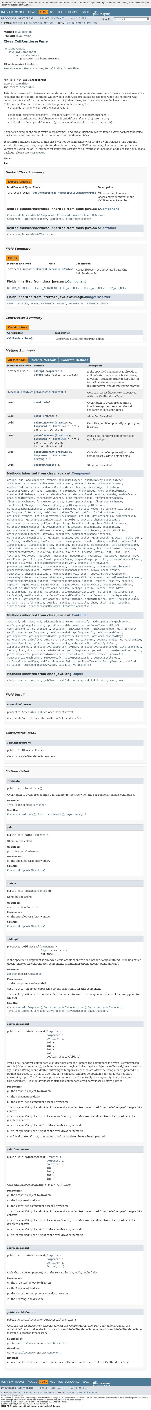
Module (20, 12)
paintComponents (78, 650)
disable (43, 494)
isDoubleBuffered (41, 544)
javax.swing (23, 36)
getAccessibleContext (48, 392)
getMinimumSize (130, 639)
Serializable (53, 68)
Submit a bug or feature (12, 1396)
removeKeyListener (19, 577)
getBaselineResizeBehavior (25, 508)
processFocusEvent (19, 562)
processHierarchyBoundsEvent (55, 562)
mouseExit (94, 555)
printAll (101, 559)
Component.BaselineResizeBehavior (80, 215)
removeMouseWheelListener (123, 577)
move (136, 555)
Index (85, 12)
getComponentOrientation (24, 512)
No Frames (57, 18)
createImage (68, 490)
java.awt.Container (27, 55)
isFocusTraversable (124, 544)
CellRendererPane (19, 338)
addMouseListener (110, 483)
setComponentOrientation (78, 591)
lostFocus (28, 555)
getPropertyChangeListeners (91, 534)
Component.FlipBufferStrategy (70, 218)
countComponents (18, 628)
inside (87, 541)
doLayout (58, 628)
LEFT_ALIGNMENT (70, 288)
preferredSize (120, 650)
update (38, 464)
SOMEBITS (92, 303)
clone (10, 680)
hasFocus (47, 541)
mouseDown (44, 555)
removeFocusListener (105, 570)
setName (12, 602)
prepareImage (63, 559)
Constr (37, 23)
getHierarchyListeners (22, 523)
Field (27, 23)
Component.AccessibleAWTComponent (30, 215)
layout (11, 650)
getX (129, 537)
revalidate (115, 588)
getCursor (50, 512)
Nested (17, 23)
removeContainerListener (24, 657)
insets (64, 643)
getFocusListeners (19, 516)
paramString (100, 650)
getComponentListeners (116, 508)
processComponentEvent (125, 559)
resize (89, 588)
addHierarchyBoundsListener (104, 480)
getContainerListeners (74, 636)
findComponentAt (78, 628)
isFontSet (13, 548)
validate (64, 664)
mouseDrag (60, 555)
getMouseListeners (50, 530)
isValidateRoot (130, 646)
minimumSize (56, 650)
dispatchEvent (82, 494)
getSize (53, 537)
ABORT (10, 303)
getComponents (16, 636)
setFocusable (33, 595)
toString (123, 602)
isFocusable (80, 544)
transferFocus (16, 606)
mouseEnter (77, 555)
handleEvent (30, 541)
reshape (77, 588)
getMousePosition (114, 530)
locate (41, 650)
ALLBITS (22, 303)
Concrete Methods (74, 360)
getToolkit (82, 537)
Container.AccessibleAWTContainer (30, 234)
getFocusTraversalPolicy (24, 639)
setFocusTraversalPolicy (58, 661)
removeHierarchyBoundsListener (28, 573)
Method (49, 23)
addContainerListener (58, 621)
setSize (52, 602)
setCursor (104, 591)
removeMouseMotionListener (84, 577)
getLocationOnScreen (21, 530)
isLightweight (57, 548)
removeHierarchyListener (69, 573)
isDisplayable (16, 544)
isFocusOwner (99, 544)
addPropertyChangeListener (110, 621)
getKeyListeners (53, 526)
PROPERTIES (76, 303)
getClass (50, 680)
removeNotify (52, 657)
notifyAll (91, 680)
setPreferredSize (32, 602)
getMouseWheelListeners (23, 534)
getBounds (53, 508)
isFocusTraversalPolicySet (99, 646)
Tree (60, 12)
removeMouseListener (49, 577)
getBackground (75, 505)
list (108, 552)
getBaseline (96, 505)
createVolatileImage (112, 490)
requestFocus (29, 584)
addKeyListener (85, 483)
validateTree (82, 664)
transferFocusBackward (44, 606)
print (137, 650)
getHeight (71, 519)
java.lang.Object (14, 48)
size (111, 602)
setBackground (16, 591)
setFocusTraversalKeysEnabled (65, 595)
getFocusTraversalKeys (107, 636)
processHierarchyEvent (93, 562)
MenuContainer (33, 68)
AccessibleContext (34, 269)
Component (109, 209)
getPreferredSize (45, 643)
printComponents (18, 654)
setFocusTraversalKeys (22, 661)
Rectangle (40, 459)
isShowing (43, 552)
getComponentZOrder (42, 636)
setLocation (31, 599)
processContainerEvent (47, 654)
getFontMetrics (102, 516)
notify (77, 680)
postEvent (44, 559)
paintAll (29, 559)
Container (22, 83)
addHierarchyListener (22, 483)
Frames (44, 18)
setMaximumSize (71, 599)
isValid (58, 552)
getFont (84, 516)
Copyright (5, 1402)
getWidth (117, 537)
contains (36, 490)
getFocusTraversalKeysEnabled (55, 516)
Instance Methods (43, 360)
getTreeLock (100, 537)
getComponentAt (60, 632)
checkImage (95, 487)
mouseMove (110, 555)
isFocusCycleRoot (104, 643)
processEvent (74, 654)
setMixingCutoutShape (123, 599)
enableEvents (127, 494)
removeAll (116, 654)
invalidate (41, 402)
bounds (80, 487)
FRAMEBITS (47, 303)
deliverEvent (41, 628)
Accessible (71, 68)
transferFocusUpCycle (77, 606)
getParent (62, 534)
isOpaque (129, 548)
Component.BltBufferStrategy (27, 218)
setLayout (13, 664)
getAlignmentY (16, 632)
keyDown (87, 552)
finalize (35, 680)
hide (58, 541)
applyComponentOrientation (65, 625)
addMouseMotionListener (23, 487)
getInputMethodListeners (109, 523)
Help (94, 12)
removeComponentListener (71, 570)
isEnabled (62, 544)
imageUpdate (72, 541)
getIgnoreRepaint (52, 523)
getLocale (74, 526)
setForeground (98, 595)
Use (52, 12)
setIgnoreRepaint (123, 595)
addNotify (82, 621)
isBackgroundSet (106, 541)
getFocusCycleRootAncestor (100, 512)
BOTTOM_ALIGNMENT (19, 288)
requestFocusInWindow (117, 584)
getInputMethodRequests (23, 526)
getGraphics (15, 519)
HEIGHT (61, 303)
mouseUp (125, 555)
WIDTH (104, 303)
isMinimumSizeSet (108, 548)
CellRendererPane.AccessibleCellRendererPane (64, 192)
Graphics (48, 416)
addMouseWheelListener (57, 487)
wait (104, 680)
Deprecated (72, 12)
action (11, 480)
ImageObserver (13, 68)
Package (32, 12)
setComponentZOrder (77, 657)
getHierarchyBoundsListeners (100, 519)
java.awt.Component (22, 52)
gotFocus (13, 541)
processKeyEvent (55, 566)
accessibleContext (61, 269)
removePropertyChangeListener (27, 581)
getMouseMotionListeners (83, 530)
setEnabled (14, 595)
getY (138, 537)
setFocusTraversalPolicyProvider (100, 661)
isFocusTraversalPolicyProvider (56, 646)
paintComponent (44, 422)
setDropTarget (123, 591)
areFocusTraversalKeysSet (104, 625)
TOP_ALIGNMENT (118, 288)
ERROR (34, 303)
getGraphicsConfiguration (43, 519)
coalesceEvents (17, 490)
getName (47, 534)
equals (21, 680)
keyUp (99, 552)
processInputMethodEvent (24, 566)
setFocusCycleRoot (106, 657)
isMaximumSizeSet (82, 548)
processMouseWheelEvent (23, 570)
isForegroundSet (34, 548)
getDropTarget (69, 512)
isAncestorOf (80, 643)
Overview (7, 12)
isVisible (72, 552)
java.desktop (23, 31)
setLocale (13, 599)
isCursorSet (128, 541)
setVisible (80, 602)
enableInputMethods (20, 498)
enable (99, 494)
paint (37, 416)
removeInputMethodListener (107, 573)
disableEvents (60, 494)
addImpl (39, 371)
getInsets (50, 639)
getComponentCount (109, 632)
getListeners (85, 639)
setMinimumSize (95, 599)
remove (46, 570)
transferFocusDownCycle (39, 664)
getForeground (125, 516)
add (21, 480)
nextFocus (13, 559)
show (94, 602)
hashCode (64, 680)
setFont (131, 661)
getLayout (66, 639)
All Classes (78, 18)
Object (38, 374)
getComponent (38, 632)
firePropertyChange (50, 498)
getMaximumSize (107, 639)
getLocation (91, 526)
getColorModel (88, 508)
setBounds (35, 591)
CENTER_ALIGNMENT (45, 288)
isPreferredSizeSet (20, 552)
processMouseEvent (81, 566)
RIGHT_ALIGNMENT (94, 288)
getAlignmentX (126, 628)
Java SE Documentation (67, 1398)
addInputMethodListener (55, 483)
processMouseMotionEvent (113, 566)
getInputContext (78, 523)
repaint (100, 581)
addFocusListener (70, 480)
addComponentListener (41, 480)
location (13, 555)
